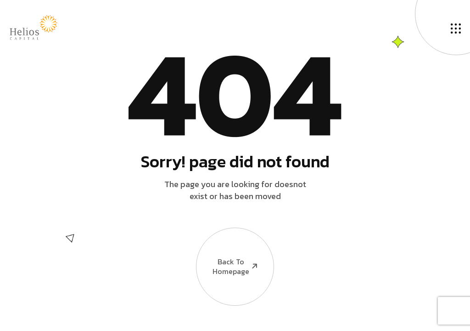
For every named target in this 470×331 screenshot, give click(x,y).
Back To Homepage (227, 253)
